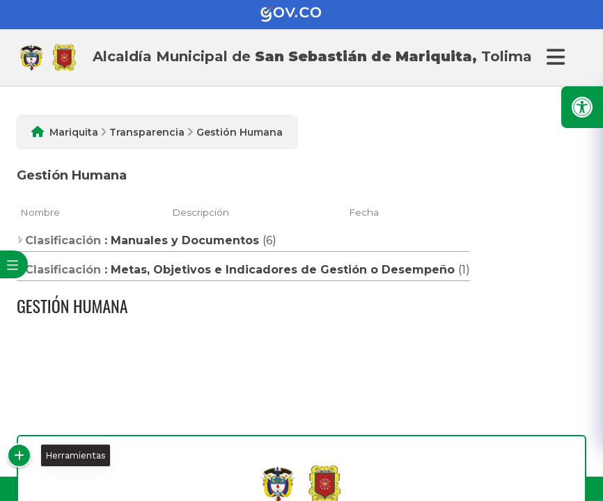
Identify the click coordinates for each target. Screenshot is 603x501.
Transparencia (147, 132)
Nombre (40, 212)
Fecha (364, 212)
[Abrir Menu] (553, 57)
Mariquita (73, 132)
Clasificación (59, 240)
